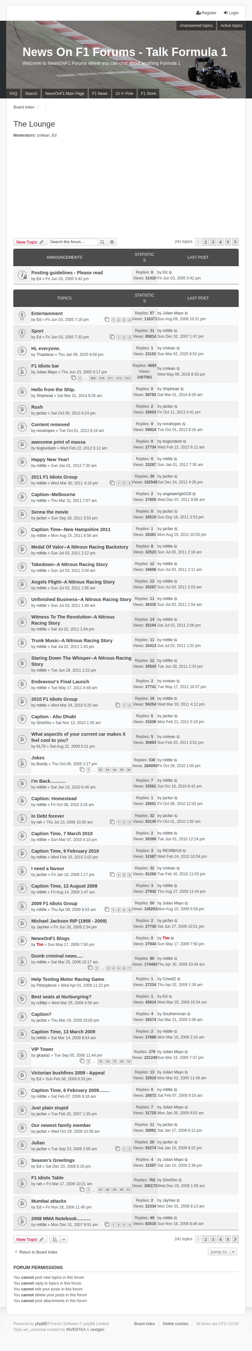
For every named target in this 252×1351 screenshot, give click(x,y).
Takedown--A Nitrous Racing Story (69, 564)
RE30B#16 (172, 850)
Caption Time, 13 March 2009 (63, 1031)
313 (127, 378)
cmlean (43, 135)
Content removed (50, 424)
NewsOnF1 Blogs (50, 938)
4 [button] (220, 242)
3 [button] (213, 242)
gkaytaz (43, 1055)
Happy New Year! (50, 459)
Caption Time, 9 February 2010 (65, 851)
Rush (37, 407)
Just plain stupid (49, 1107)
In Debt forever (47, 816)
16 (107, 1061)
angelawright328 (177, 494)
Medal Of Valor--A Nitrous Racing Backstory (79, 547)
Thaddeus (45, 354)
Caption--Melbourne (53, 494)
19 (128, 1061)
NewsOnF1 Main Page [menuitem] (64, 93)
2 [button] (205, 242)
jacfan (41, 413)
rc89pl (41, 1003)
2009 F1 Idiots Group (54, 903)
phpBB (41, 1324)
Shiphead (44, 395)
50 (121, 1189)
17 (114, 1061)
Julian (38, 1142)
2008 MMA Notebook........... (61, 1218)
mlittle (168, 330)
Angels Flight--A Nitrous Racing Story (73, 582)
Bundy (41, 764)
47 (100, 1189)
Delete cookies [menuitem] (175, 1324)
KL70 (40, 746)
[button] (235, 242)
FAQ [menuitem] (13, 93)
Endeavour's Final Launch (60, 681)
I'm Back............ (48, 781)
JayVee (42, 927)
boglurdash (45, 448)
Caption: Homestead (54, 798)
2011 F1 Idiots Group (54, 477)
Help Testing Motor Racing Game (67, 979)
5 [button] (228, 242)
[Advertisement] (125, 189)
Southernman (174, 1014)
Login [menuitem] (230, 12)
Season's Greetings (53, 1160)
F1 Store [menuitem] (148, 93)
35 (121, 769)
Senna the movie (49, 512)
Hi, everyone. (45, 348)
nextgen (97, 1329)
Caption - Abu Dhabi (53, 716)
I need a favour (47, 868)
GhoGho (43, 723)
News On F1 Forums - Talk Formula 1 (124, 52)
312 (118, 378)
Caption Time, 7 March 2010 (61, 833)
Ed (54, 135)
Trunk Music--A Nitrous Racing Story (72, 640)
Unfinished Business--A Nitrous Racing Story (81, 599)
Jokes (37, 757)
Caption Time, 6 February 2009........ (70, 1090)
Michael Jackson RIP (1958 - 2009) (69, 921)
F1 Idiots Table (47, 1177)
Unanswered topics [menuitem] (196, 25)
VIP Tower (42, 1049)
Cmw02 (169, 979)
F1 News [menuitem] (99, 93)
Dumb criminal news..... (57, 956)
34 (114, 769)
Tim (39, 944)
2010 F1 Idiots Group (54, 699)
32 (100, 769)
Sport (37, 331)
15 (100, 1061)
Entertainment (47, 313)
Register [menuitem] (206, 12)
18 (121, 1061)
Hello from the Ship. (53, 389)
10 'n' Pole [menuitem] (124, 93)
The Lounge (34, 123)
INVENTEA (76, 1329)
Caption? (41, 1014)
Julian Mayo (173, 313)
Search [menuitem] (31, 93)
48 (107, 1189)
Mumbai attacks (48, 1201)
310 (101, 378)
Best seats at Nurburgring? (61, 996)
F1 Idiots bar (45, 366)
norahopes (45, 430)
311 (110, 378)
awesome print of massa (58, 442)
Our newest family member (61, 1125)
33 (107, 769)
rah (39, 822)
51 (128, 1189)
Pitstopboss (46, 985)
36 (128, 769)
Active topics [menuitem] (231, 25)
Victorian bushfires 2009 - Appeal (67, 1072)
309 (92, 378)
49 (114, 1189)
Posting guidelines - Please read (67, 272)
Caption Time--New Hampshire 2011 (70, 529)
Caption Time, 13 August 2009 (64, 886)
